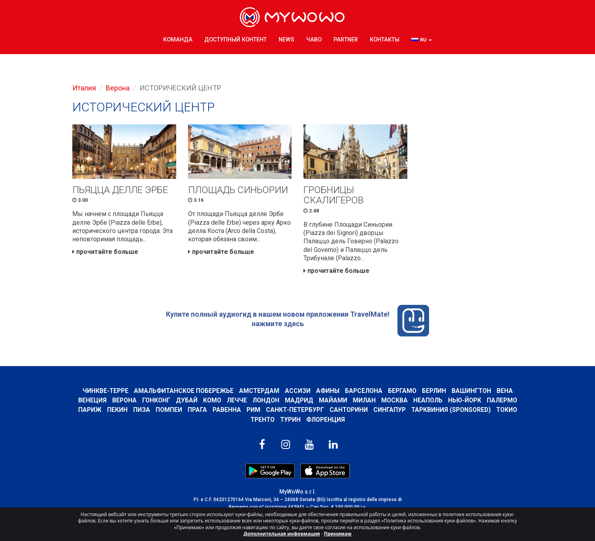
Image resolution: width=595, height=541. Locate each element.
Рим (252, 411)
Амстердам (259, 392)
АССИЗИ (298, 392)
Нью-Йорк (464, 402)
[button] (421, 40)
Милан (364, 402)
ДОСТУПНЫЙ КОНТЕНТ (235, 39)
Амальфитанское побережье (183, 392)
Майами (333, 402)
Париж (88, 411)
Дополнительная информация (282, 533)
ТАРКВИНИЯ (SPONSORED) (451, 411)
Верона (118, 88)
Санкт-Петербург (294, 411)
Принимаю (338, 533)
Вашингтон (472, 392)
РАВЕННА (225, 411)
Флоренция (326, 421)
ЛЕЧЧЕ (237, 402)
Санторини (348, 411)
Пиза (140, 411)
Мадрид (299, 402)
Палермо (502, 402)
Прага (196, 411)
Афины (328, 392)
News (286, 39)
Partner (345, 39)
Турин (290, 421)
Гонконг (156, 402)
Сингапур (389, 411)
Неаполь (427, 402)
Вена (505, 392)
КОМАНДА (177, 39)
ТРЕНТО (262, 421)
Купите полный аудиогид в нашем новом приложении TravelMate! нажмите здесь (297, 322)
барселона (364, 392)
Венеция (92, 402)
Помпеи (167, 411)
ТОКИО (507, 411)
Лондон (265, 402)
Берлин (434, 392)
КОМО (212, 402)
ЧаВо (314, 39)
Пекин (116, 411)
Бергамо (402, 392)
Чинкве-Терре (104, 392)
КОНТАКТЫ (384, 39)
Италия (84, 88)
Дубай (187, 402)
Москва (394, 402)
